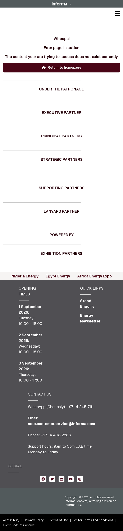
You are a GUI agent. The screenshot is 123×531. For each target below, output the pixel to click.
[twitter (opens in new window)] (52, 479)
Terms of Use (58, 520)
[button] (61, 3)
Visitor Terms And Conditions (93, 520)
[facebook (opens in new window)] (43, 479)
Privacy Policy (34, 520)
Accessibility (11, 520)
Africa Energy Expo (94, 276)
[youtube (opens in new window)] (71, 479)
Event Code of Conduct (19, 525)
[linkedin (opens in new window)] (61, 479)
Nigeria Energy (25, 276)
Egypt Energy (58, 276)
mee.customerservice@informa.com (61, 423)
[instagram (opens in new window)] (80, 479)
